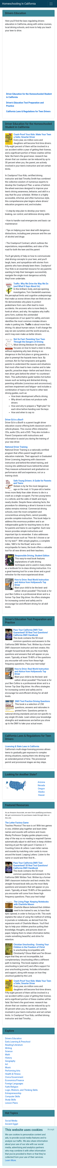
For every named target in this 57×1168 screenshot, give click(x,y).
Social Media (11, 1120)
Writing (8, 1048)
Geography (10, 1061)
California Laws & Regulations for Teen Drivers (28, 111)
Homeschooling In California (19, 3)
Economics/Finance (14, 1080)
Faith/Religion (11, 1087)
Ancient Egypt (11, 1124)
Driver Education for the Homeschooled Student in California (29, 95)
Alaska (41, 792)
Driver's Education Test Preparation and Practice (25, 104)
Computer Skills (12, 1096)
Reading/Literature (14, 1045)
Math (7, 1054)
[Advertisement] (28, 62)
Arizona (41, 782)
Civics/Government (14, 1077)
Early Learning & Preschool (17, 1041)
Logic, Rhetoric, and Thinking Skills (21, 1090)
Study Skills (10, 1099)
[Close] (51, 1129)
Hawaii (41, 795)
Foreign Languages (14, 1083)
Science (9, 1051)
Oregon (41, 788)
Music (8, 1067)
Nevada (41, 785)
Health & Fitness (13, 1074)
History (8, 1058)
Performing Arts (12, 1070)
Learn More (10, 1160)
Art (6, 1064)
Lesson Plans (11, 1103)
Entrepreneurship (13, 1093)
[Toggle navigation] (51, 3)
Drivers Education (13, 1038)
